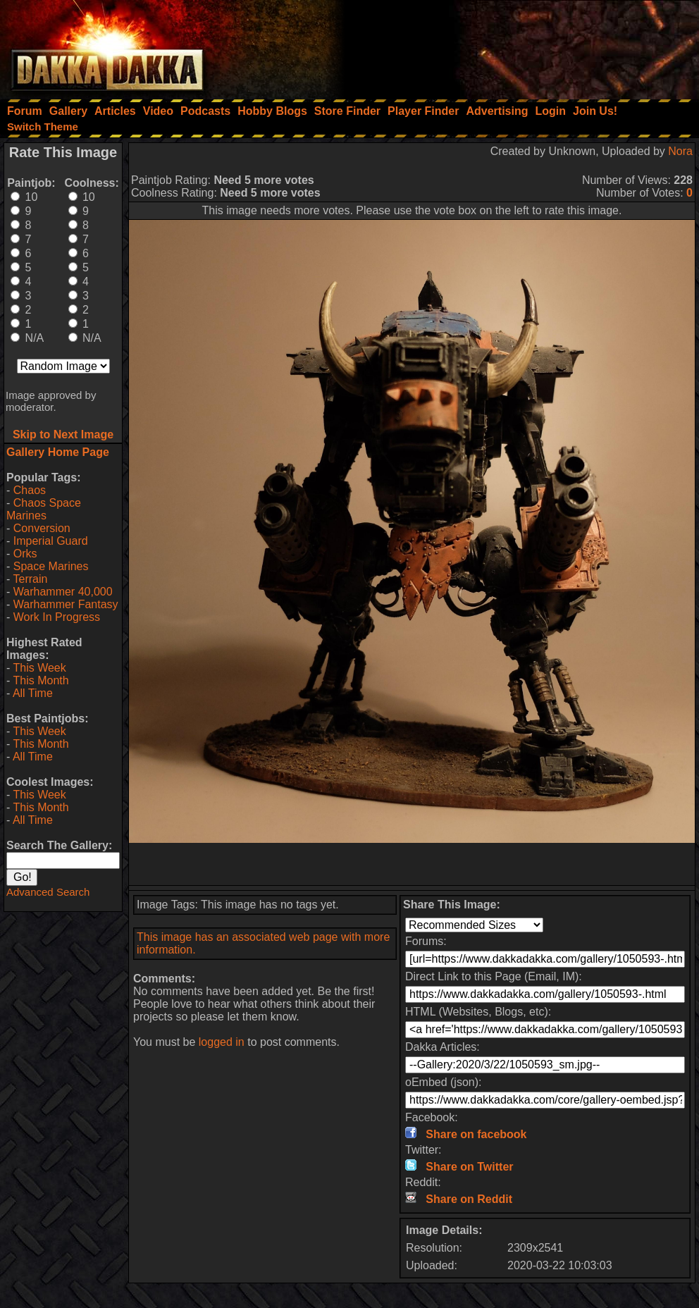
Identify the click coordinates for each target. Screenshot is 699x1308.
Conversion (41, 528)
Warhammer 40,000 (63, 592)
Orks (25, 554)
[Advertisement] (509, 46)
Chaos (29, 490)
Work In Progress (56, 617)
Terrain (30, 579)
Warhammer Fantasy (65, 604)
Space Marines (51, 566)
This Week (39, 668)
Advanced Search (47, 892)
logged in (222, 1042)
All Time (33, 693)
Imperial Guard (50, 541)
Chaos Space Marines (43, 509)
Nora (680, 151)
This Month (40, 680)
